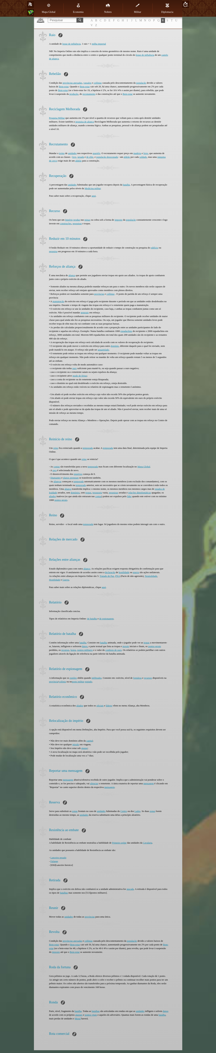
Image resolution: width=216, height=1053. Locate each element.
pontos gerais (61, 500)
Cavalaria (147, 842)
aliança (71, 275)
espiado (88, 681)
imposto (118, 219)
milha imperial (99, 43)
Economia (78, 8)
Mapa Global (48, 8)
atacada (130, 889)
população (141, 82)
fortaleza (137, 677)
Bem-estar (64, 86)
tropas (88, 492)
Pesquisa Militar (57, 118)
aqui (94, 195)
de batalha (92, 618)
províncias (99, 294)
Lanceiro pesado (58, 857)
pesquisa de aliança (84, 121)
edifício (154, 247)
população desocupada (107, 157)
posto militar (78, 681)
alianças (57, 481)
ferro (146, 153)
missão (75, 744)
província (53, 681)
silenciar (94, 783)
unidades (72, 153)
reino (55, 448)
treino (62, 153)
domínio (115, 346)
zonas (75, 811)
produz (76, 219)
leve (74, 157)
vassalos (87, 82)
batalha (126, 184)
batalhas (64, 892)
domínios (75, 492)
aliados (52, 496)
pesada (81, 157)
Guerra (65, 579)
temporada (88, 448)
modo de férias (79, 375)
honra (73, 650)
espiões (73, 677)
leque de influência (71, 43)
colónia (62, 681)
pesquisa (53, 251)
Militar (137, 8)
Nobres (108, 8)
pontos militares (85, 650)
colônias (98, 82)
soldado (143, 157)
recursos (65, 650)
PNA (117, 576)
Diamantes (55, 477)
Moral (78, 1018)
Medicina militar (93, 188)
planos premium (71, 477)
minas (87, 219)
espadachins (126, 331)
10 (185, 4)
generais (85, 312)
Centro (123, 811)
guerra (136, 572)
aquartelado (103, 349)
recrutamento (89, 94)
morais (126, 646)
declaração (110, 572)
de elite (89, 157)
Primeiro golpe (119, 842)
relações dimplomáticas (139, 492)
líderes (109, 705)
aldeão (127, 157)
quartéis (96, 153)
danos (85, 646)
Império (69, 219)
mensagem (68, 779)
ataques (79, 1014)
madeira (137, 153)
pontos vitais (91, 1014)
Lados (138, 811)
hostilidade (124, 572)
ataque (84, 748)
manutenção (58, 301)
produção (73, 94)
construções (65, 223)
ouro (74, 368)
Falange (54, 861)
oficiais (99, 705)
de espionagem (106, 618)
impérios (78, 474)
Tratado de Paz (107, 576)
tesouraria (97, 492)
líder (129, 496)
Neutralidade (151, 576)
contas (57, 466)
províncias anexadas (72, 82)
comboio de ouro (113, 650)
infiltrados (97, 677)
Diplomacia (167, 8)
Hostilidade (54, 579)
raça (54, 470)
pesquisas (77, 223)
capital (89, 740)
